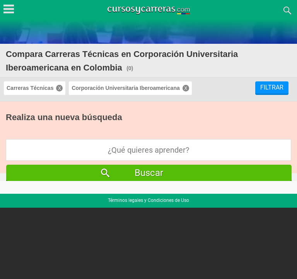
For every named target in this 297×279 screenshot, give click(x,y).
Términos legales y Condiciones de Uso (148, 200)
